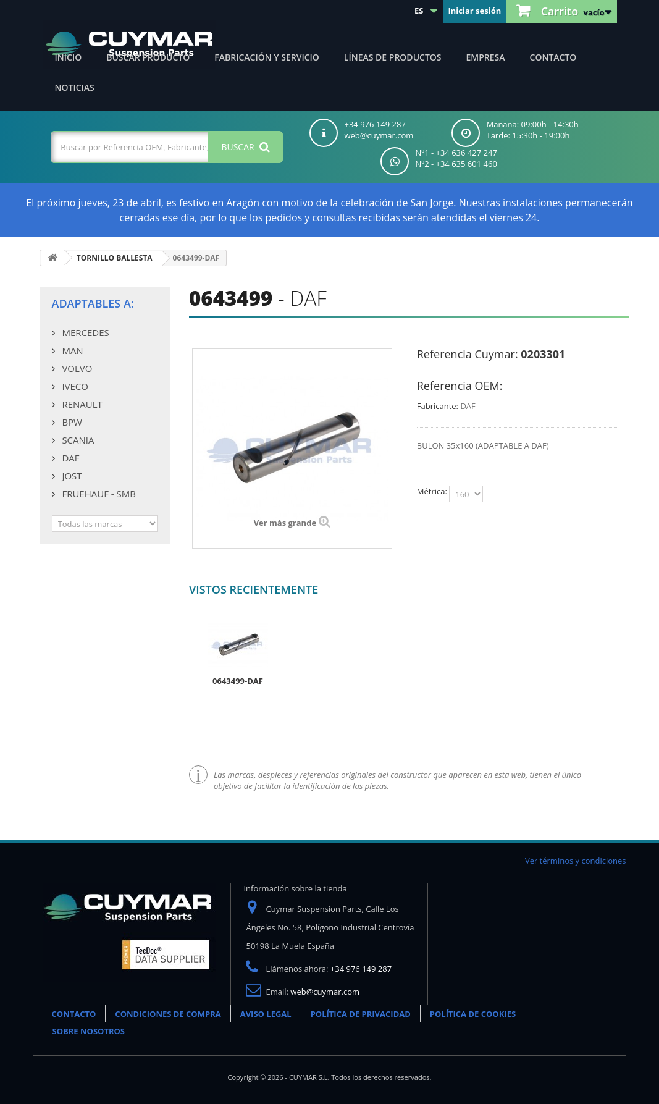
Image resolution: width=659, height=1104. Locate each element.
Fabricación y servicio (266, 57)
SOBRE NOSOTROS (88, 1031)
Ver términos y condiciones (575, 860)
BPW (71, 422)
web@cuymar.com (324, 991)
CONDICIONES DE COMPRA (167, 1013)
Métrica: (433, 491)
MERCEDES (84, 332)
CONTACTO (74, 1013)
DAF (70, 458)
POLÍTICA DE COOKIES (473, 1013)
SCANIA (77, 440)
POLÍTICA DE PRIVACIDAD (361, 1013)
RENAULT (81, 404)
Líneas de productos (393, 57)
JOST (71, 476)
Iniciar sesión (474, 10)
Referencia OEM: (460, 385)
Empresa (485, 57)
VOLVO (76, 368)
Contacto (553, 57)
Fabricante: (437, 405)
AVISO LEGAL (266, 1013)
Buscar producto (148, 57)
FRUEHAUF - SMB (98, 493)
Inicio (68, 57)
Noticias (74, 87)
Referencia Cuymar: (467, 354)
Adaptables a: (93, 303)
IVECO (74, 386)
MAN (71, 350)
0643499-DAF (237, 680)
